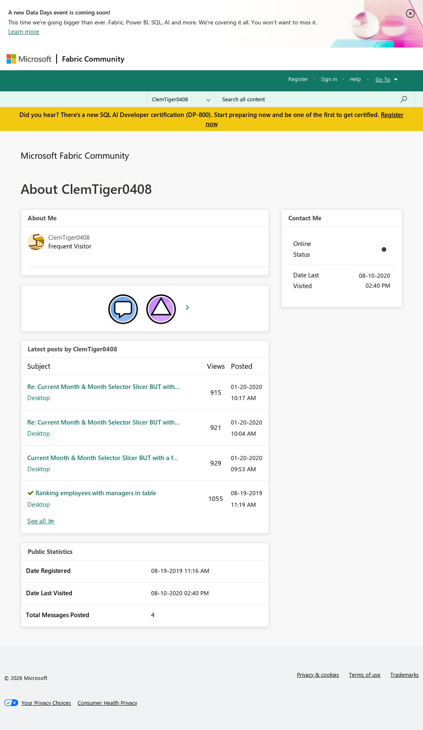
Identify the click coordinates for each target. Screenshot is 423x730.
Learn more (23, 31)
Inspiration (179, 58)
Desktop (38, 398)
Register (298, 78)
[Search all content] (315, 99)
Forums (143, 58)
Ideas (213, 58)
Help (355, 78)
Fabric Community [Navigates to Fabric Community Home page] (93, 59)
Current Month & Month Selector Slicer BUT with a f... (102, 457)
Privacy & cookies (318, 674)
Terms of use (364, 674)
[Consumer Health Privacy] (107, 702)
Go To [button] (382, 79)
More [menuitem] (315, 58)
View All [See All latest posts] (41, 521)
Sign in (329, 78)
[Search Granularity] (181, 99)
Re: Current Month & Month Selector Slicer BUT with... (103, 386)
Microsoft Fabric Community (75, 155)
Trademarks (404, 674)
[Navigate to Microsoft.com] (29, 59)
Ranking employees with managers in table (96, 493)
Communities (250, 58)
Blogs (287, 58)
